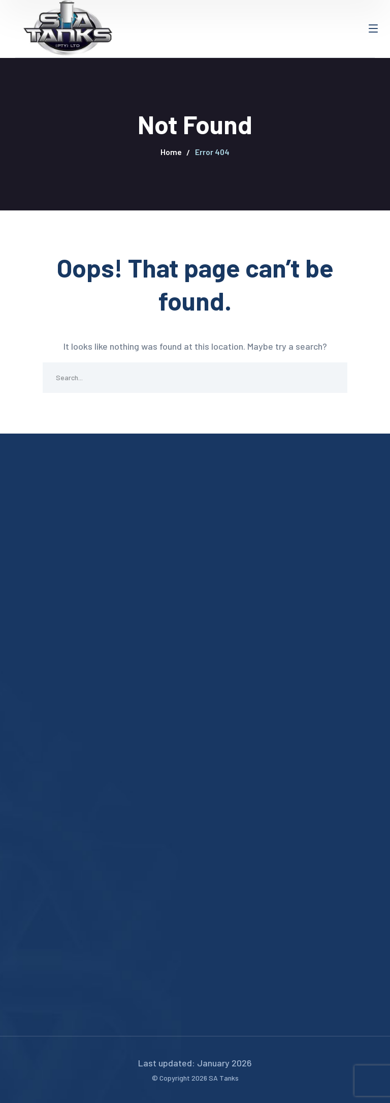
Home (171, 152)
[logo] (66, 27)
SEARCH (332, 377)
